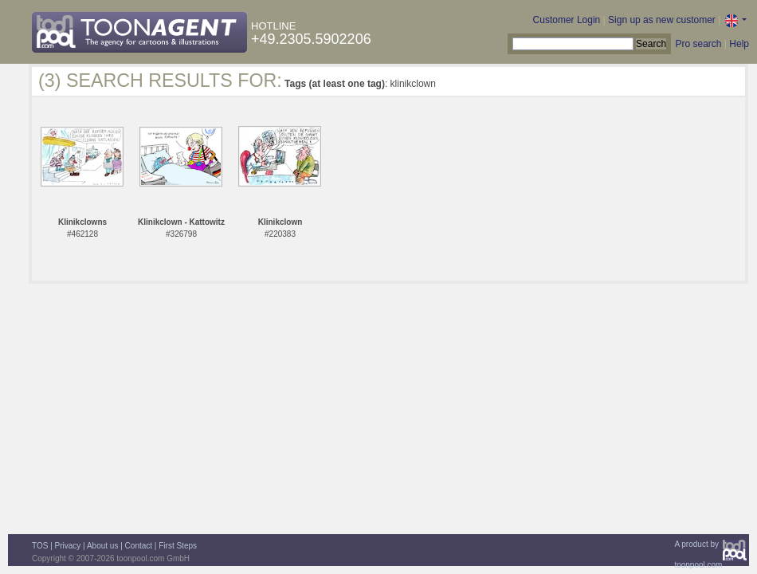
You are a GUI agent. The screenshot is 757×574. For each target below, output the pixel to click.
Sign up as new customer (662, 20)
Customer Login (567, 20)
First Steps (178, 545)
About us (102, 545)
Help (739, 43)
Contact (138, 545)
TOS (40, 545)
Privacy (68, 545)
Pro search (698, 43)
